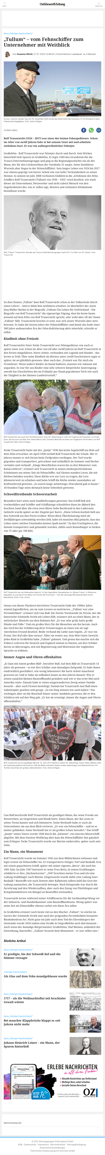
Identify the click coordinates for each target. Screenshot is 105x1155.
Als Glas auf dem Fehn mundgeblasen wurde (35, 976)
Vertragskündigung (76, 1144)
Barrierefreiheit (57, 1144)
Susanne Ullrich (25, 54)
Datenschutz (30, 1144)
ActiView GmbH (67, 1150)
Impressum (43, 1144)
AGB (20, 1144)
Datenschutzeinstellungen (52, 1147)
